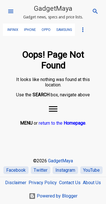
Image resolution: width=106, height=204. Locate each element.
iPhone (30, 30)
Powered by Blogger (53, 196)
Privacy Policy (43, 182)
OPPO (46, 30)
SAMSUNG (64, 30)
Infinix (12, 30)
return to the (62, 123)
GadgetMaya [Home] (60, 160)
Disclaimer (15, 182)
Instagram (65, 170)
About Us (92, 182)
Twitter (40, 170)
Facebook (16, 170)
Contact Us (70, 182)
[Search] (95, 11)
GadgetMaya (53, 8)
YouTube (91, 170)
